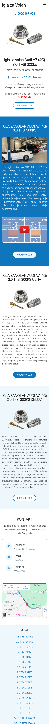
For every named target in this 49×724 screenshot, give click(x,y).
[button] (5, 151)
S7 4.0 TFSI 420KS (24, 718)
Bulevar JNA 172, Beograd (24, 77)
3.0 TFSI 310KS (24, 708)
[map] (24, 547)
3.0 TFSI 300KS (24, 702)
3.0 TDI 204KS (24, 656)
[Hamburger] (44, 4)
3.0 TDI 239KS (24, 672)
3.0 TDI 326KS (24, 697)
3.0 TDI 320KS (24, 692)
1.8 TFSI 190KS (24, 636)
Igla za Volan (14, 4)
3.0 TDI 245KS (24, 677)
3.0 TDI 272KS (24, 682)
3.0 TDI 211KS (24, 662)
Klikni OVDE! (24, 96)
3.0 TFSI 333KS (24, 713)
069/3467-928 (24, 13)
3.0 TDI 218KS (24, 667)
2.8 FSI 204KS (24, 651)
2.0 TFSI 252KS (24, 646)
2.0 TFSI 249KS (24, 641)
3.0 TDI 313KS (24, 687)
